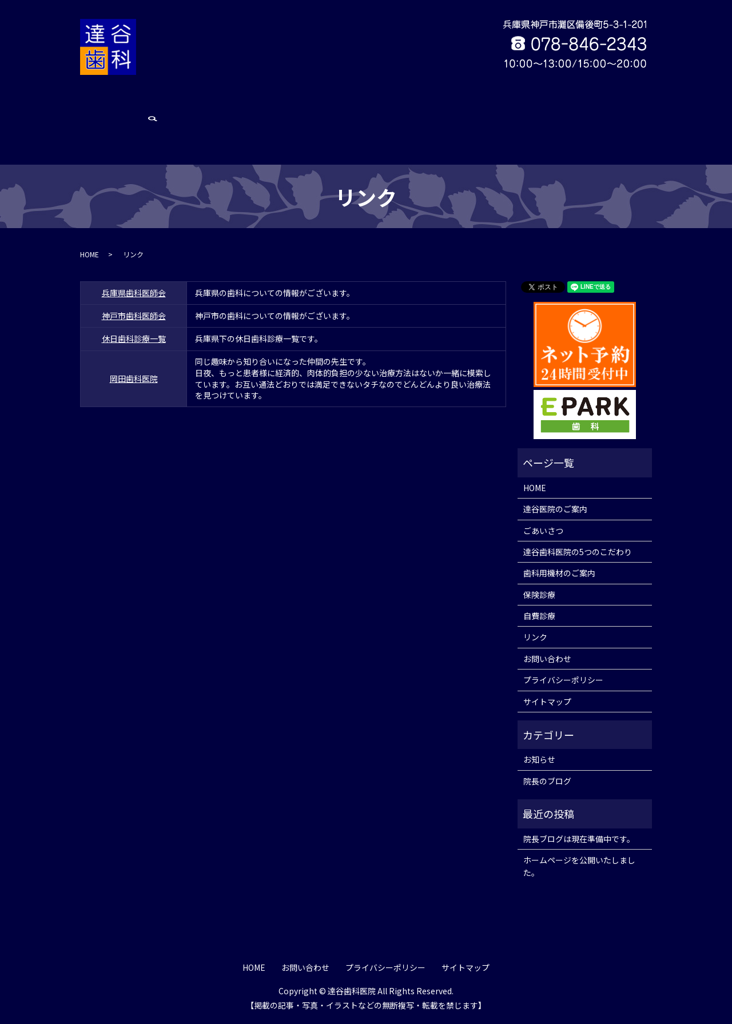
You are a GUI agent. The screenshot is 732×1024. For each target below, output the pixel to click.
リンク (543, 103)
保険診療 (467, 103)
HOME (115, 103)
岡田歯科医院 (134, 338)
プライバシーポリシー (563, 682)
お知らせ (539, 762)
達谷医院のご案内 (166, 103)
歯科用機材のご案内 (407, 103)
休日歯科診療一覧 (134, 299)
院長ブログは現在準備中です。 (579, 841)
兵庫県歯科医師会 (134, 252)
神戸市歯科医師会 (134, 276)
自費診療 (507, 103)
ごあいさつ (226, 103)
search (630, 104)
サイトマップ (547, 704)
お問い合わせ (587, 103)
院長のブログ (547, 784)
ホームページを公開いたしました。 (579, 869)
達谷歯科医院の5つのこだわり (308, 103)
